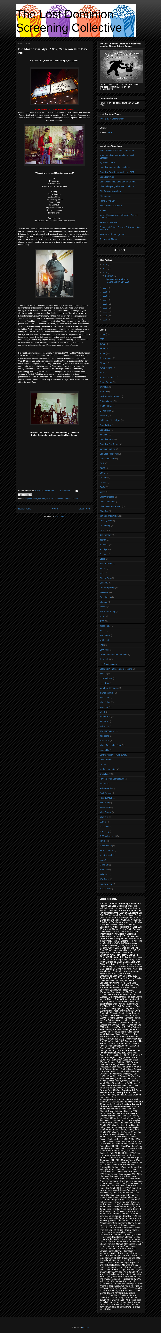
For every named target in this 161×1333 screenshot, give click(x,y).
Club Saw (104, 511)
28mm (102, 344)
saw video (104, 803)
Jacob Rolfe (105, 626)
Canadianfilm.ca (107, 177)
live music (104, 659)
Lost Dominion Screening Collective (116, 669)
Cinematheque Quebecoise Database (117, 186)
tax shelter (104, 826)
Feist (102, 573)
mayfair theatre (106, 693)
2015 (105, 296)
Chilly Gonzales (107, 497)
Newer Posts (24, 508)
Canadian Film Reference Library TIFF (117, 172)
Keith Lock (104, 640)
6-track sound (106, 358)
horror (102, 616)
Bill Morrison (105, 411)
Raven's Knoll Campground (112, 234)
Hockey (103, 607)
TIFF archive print (108, 836)
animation (104, 387)
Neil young (104, 726)
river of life (104, 783)
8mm (102, 372)
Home (55, 508)
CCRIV (103, 482)
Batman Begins (107, 401)
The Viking (104, 831)
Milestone (104, 707)
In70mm (103, 210)
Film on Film (105, 578)
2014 (105, 300)
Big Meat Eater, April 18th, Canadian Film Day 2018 (117, 280)
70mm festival (106, 368)
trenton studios (106, 850)
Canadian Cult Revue (109, 444)
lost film (103, 674)
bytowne (41, 499)
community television (109, 516)
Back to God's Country (110, 396)
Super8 (103, 822)
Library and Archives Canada (66, 499)
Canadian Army (107, 439)
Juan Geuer (105, 635)
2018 (105, 272)
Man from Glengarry (109, 688)
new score (104, 736)
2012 (105, 308)
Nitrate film (105, 750)
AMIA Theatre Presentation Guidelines (117, 150)
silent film (104, 817)
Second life (105, 807)
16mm (102, 334)
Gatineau (104, 583)
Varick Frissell (106, 855)
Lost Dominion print (108, 664)
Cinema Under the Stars (111, 506)
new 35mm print (107, 731)
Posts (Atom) (60, 516)
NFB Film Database (109, 222)
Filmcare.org (105, 196)
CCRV (102, 487)
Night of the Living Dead (110, 745)
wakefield (104, 874)
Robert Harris (106, 788)
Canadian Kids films (109, 454)
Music (102, 712)
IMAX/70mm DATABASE (111, 205)
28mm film (104, 348)
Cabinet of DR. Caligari (110, 420)
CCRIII (103, 478)
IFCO (102, 621)
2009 (105, 320)
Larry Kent (104, 650)
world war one (106, 884)
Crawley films (106, 521)
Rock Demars (106, 793)
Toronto (103, 841)
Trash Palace (106, 846)
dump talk (104, 544)
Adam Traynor (106, 382)
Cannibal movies (107, 458)
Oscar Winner (106, 760)
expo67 (103, 568)
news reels (105, 740)
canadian (104, 435)
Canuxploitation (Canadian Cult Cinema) (118, 182)
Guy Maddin (105, 597)
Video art (104, 865)
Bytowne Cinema (107, 162)
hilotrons (103, 602)
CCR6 (102, 468)
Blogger (85, 1327)
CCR (102, 463)
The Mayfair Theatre (109, 239)
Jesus (102, 630)
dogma (103, 540)
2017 (105, 288)
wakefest (104, 869)
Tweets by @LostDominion (112, 119)
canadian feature (107, 449)
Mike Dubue (105, 702)
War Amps (104, 879)
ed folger (104, 549)
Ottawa (103, 764)
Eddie (102, 559)
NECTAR (104, 721)
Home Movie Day (107, 201)
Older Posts (84, 508)
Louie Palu (104, 683)
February (109, 276)
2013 (105, 304)
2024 (105, 264)
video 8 (103, 860)
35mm (102, 353)
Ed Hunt (103, 554)
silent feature (105, 812)
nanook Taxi (105, 717)
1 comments (65, 491)
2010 (105, 315)
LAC (102, 645)
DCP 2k (49, 499)
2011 (105, 312)
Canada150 (105, 430)
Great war (104, 592)
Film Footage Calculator (110, 191)
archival (103, 391)
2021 (105, 268)
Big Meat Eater (31, 499)
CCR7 (102, 473)
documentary (106, 535)
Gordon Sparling (107, 587)
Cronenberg (105, 525)
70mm (102, 363)
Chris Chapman (107, 501)
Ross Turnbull (106, 798)
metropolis (104, 697)
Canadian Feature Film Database (115, 167)
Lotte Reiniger (106, 678)
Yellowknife (105, 889)
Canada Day (105, 425)
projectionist (105, 774)
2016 (105, 292)
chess (102, 492)
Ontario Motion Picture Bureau (113, 755)
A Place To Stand (107, 377)
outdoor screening (108, 769)
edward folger (106, 564)
